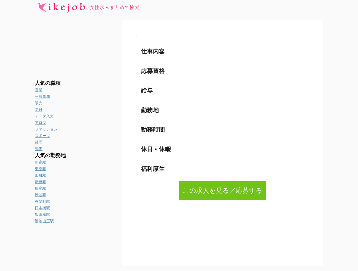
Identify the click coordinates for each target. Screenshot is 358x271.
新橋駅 (40, 182)
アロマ (40, 122)
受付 (38, 109)
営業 (38, 90)
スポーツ (42, 135)
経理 (38, 142)
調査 (38, 149)
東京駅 (40, 169)
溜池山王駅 (44, 221)
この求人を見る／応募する (223, 190)
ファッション (46, 129)
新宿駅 (40, 162)
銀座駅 (40, 188)
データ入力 (44, 116)
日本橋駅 (42, 208)
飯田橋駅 (42, 214)
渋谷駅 (40, 195)
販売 (38, 103)
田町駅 (40, 175)
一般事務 (42, 96)
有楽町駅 (42, 201)
